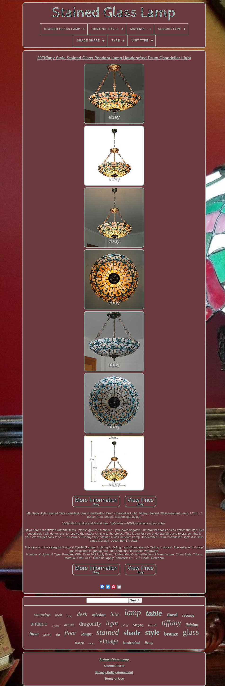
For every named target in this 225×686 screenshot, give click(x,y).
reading (188, 615)
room (69, 616)
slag (125, 625)
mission (99, 615)
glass (191, 632)
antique (39, 624)
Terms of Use (114, 678)
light (112, 623)
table (154, 613)
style (152, 632)
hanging (137, 625)
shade (132, 632)
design (91, 643)
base (34, 633)
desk (82, 614)
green (47, 634)
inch (58, 615)
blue (115, 614)
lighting (192, 625)
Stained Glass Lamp (114, 659)
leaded (79, 643)
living (149, 643)
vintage (108, 641)
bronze (171, 633)
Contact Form (114, 666)
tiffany (171, 622)
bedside (152, 625)
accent (69, 624)
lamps (86, 634)
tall (58, 634)
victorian (42, 614)
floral (172, 614)
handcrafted (131, 643)
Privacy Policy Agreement (114, 672)
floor (71, 633)
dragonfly (90, 624)
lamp (132, 612)
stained (107, 632)
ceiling (55, 625)
